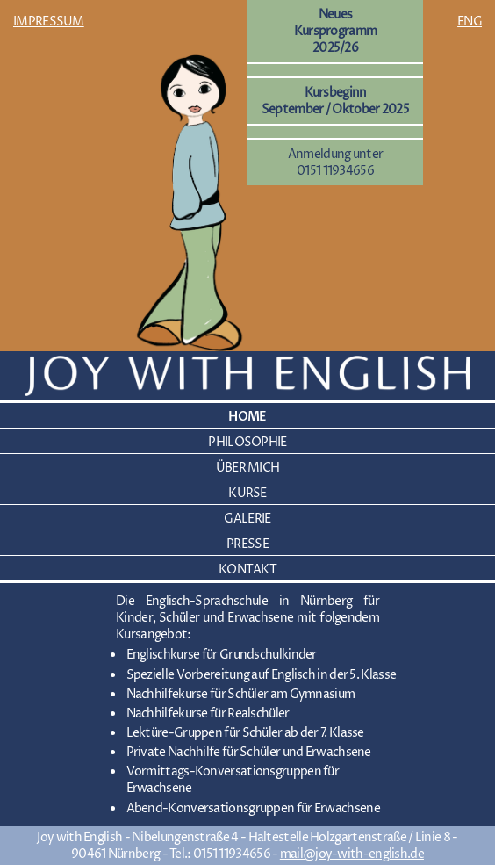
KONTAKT (247, 569)
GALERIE (247, 518)
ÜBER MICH (248, 467)
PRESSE (247, 544)
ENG (469, 21)
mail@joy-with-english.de (352, 854)
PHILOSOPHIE (247, 442)
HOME (247, 416)
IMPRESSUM (48, 21)
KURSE (247, 493)
